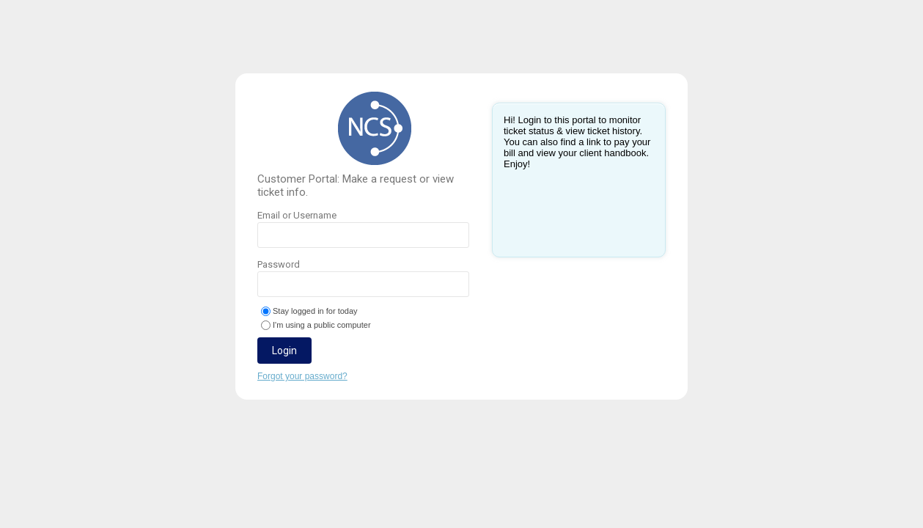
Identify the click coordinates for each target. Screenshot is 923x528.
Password (363, 278)
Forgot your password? (302, 376)
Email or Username (363, 229)
